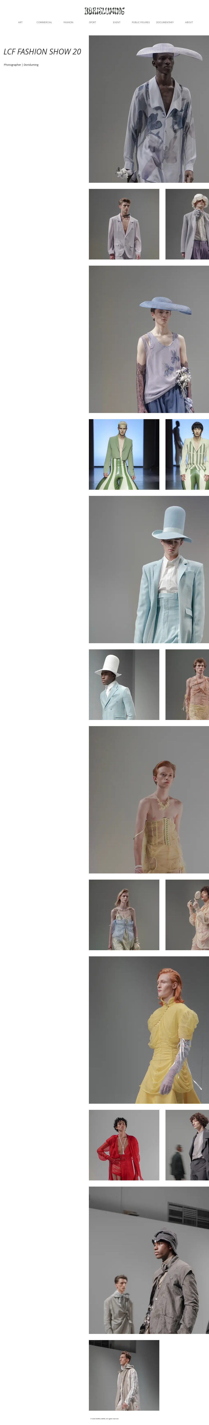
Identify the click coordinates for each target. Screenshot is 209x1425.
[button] (20, 22)
